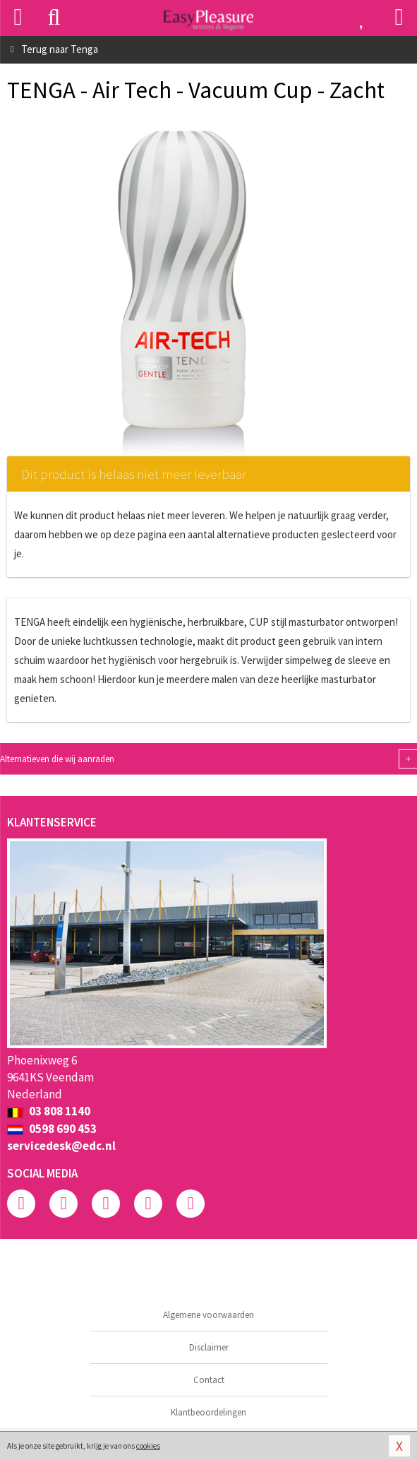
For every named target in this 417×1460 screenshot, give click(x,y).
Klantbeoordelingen (208, 1412)
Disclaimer (209, 1347)
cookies (148, 1446)
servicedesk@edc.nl (61, 1145)
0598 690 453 (52, 1128)
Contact (208, 1380)
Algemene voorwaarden (208, 1315)
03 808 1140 (48, 1111)
